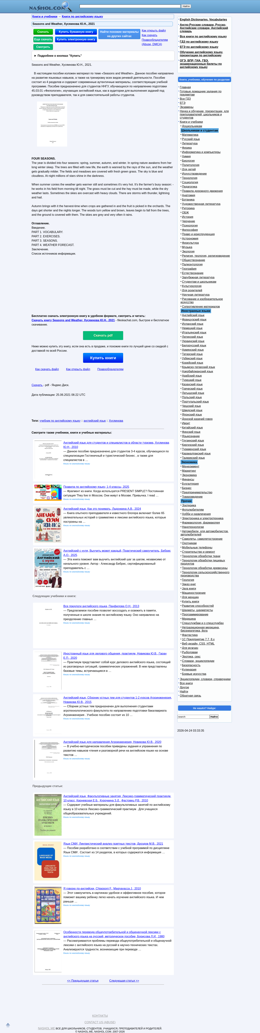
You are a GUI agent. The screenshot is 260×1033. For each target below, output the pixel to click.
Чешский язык (191, 405)
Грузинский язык (193, 440)
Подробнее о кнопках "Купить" (60, 55)
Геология (188, 579)
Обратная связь (190, 695)
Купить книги (103, 358)
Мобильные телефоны (197, 547)
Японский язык (192, 414)
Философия (190, 229)
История (187, 216)
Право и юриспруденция (198, 234)
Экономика (189, 475)
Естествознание (192, 273)
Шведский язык (192, 410)
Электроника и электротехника (202, 518)
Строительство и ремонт (198, 551)
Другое (184, 687)
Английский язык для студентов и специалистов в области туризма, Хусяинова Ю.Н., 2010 (116, 445)
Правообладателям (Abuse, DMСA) (155, 42)
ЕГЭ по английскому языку (199, 46)
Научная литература (195, 294)
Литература (190, 143)
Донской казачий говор (197, 418)
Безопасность (191, 665)
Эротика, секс (191, 656)
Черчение (188, 221)
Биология (188, 160)
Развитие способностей (198, 605)
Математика (190, 134)
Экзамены (186, 107)
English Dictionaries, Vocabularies (203, 19)
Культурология (192, 286)
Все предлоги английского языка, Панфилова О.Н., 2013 (101, 606)
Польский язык (192, 397)
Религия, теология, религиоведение (206, 255)
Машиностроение (194, 592)
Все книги (186, 683)
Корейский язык (192, 362)
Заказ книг (189, 584)
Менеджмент (190, 466)
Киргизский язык (193, 444)
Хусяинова (116, 420)
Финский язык (191, 431)
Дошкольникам (192, 126)
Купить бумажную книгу (76, 31)
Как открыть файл (154, 30)
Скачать (43, 31)
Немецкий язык (192, 328)
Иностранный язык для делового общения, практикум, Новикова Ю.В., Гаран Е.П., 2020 (114, 655)
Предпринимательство (197, 492)
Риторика (188, 208)
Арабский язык (192, 375)
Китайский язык (192, 427)
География (189, 268)
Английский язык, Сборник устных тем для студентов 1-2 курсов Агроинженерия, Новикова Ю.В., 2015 (117, 699)
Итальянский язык (194, 332)
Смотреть (43, 46)
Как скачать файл (47, 369)
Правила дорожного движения (202, 190)
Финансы (188, 479)
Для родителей (192, 290)
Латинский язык (192, 336)
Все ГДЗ (185, 98)
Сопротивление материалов (201, 306)
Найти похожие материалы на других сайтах (119, 34)
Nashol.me (46, 1028)
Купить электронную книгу (76, 39)
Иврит (186, 423)
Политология (190, 165)
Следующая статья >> (124, 980)
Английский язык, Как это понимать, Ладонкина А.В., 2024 (102, 508)
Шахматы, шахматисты (197, 610)
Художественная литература (201, 203)
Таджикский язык (193, 457)
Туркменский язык (194, 449)
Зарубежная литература (198, 277)
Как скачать (149, 35)
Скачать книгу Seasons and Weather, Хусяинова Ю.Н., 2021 (73, 320)
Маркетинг (189, 470)
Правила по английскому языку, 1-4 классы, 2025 (96, 486)
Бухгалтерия (190, 483)
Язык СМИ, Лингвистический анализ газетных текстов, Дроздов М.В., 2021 (113, 843)
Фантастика (190, 635)
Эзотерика (189, 505)
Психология (190, 225)
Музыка (187, 247)
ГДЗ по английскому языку (199, 41)
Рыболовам (190, 652)
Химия (186, 156)
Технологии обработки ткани (201, 556)
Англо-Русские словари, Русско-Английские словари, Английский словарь (204, 28)
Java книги (189, 588)
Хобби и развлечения (196, 514)
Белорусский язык (194, 345)
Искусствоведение (194, 173)
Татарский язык (192, 354)
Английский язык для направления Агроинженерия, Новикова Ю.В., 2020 (112, 741)
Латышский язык (193, 393)
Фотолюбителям (193, 509)
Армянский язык (193, 349)
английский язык (95, 420)
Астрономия (190, 238)
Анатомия (188, 195)
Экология (188, 251)
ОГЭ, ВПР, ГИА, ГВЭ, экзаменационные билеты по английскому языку (201, 64)
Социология (190, 182)
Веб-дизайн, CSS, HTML (198, 643)
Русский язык (191, 139)
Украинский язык (193, 341)
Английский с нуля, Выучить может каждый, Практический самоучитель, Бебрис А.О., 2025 (117, 553)
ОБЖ (185, 212)
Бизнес (187, 488)
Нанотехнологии (193, 526)
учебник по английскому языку (60, 420)
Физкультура (190, 242)
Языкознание (191, 436)
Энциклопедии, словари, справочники (205, 679)
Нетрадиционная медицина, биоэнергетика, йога (200, 629)
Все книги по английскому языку (203, 36)
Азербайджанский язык (197, 371)
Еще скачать (43, 39)
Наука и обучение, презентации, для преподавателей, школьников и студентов (204, 114)
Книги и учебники (191, 121)
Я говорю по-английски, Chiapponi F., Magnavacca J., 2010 (102, 888)
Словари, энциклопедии (198, 660)
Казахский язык (192, 384)
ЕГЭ (182, 102)
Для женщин (190, 597)
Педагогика (189, 186)
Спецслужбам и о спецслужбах (203, 623)
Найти (184, 691)
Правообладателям (110, 369)
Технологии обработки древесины (205, 568)
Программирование (195, 614)
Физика (187, 147)
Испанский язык (192, 323)
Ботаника (188, 199)
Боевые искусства (194, 673)
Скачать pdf (103, 335)
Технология (189, 178)
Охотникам (189, 543)
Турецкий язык (191, 380)
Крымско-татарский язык (198, 367)
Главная (185, 87)
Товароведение (192, 496)
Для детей (189, 169)
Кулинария (189, 669)
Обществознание (193, 260)
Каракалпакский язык (196, 453)
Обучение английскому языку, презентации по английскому (201, 54)
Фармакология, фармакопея (201, 522)
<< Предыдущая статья (82, 980)
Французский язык (194, 319)
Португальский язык (195, 401)
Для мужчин (190, 647)
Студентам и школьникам (199, 281)
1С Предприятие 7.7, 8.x (198, 639)
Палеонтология (192, 264)
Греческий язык (192, 388)
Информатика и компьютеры (201, 152)
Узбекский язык (192, 358)
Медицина (189, 618)
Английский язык (193, 315)
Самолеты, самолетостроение (202, 538)
